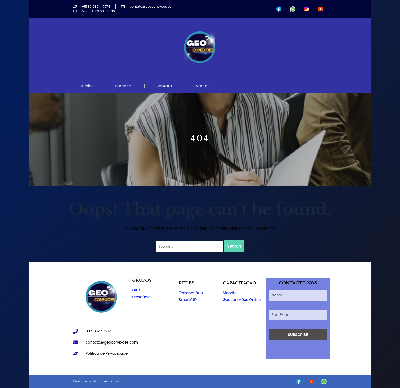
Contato (164, 86)
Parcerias (124, 86)
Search (234, 246)
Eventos (202, 86)
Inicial (87, 86)
